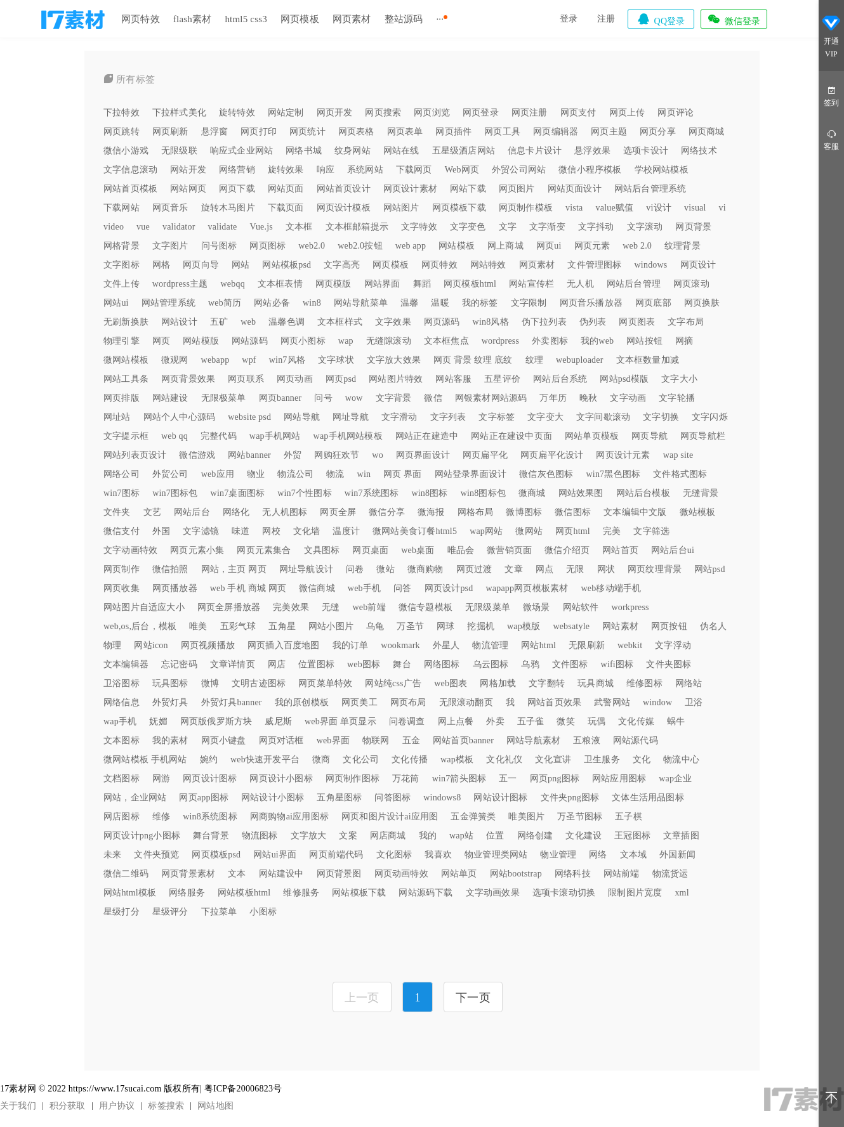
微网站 (529, 531)
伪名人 (713, 626)
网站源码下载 (425, 892)
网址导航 (351, 417)
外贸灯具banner (231, 702)
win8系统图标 (210, 816)
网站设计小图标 (272, 797)
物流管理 (490, 645)
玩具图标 (170, 683)
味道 (240, 531)
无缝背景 (701, 493)
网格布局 (476, 512)
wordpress (500, 341)
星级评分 (170, 911)
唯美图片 (526, 816)
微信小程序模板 (589, 169)
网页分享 (658, 131)
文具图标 (322, 550)
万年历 (553, 398)
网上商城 (505, 246)
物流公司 (295, 474)
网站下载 (468, 188)
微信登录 (733, 19)
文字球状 (336, 360)
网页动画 (295, 379)
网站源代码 (635, 740)
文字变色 (468, 226)
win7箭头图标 (459, 778)
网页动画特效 (401, 873)
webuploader (579, 360)
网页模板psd (216, 854)
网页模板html (470, 284)
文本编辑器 (125, 664)
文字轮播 (677, 398)
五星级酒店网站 (463, 150)
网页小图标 (303, 341)
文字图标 (121, 265)
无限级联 (179, 150)
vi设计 (658, 207)
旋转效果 (286, 169)
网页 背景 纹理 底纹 (473, 360)
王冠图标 (632, 835)
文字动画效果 (493, 892)
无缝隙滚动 (388, 341)
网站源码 (250, 341)
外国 (161, 531)
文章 (513, 569)
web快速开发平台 (265, 759)
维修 (161, 816)
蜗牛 (676, 721)
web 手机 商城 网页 (248, 588)
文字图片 (170, 246)
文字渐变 (547, 226)
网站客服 (453, 379)
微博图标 (524, 512)
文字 (508, 226)
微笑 (565, 721)
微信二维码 (125, 873)
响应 (325, 169)
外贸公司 (170, 474)
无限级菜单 (487, 607)
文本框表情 (280, 284)
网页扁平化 (485, 455)
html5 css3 (246, 19)
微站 (385, 569)
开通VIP (831, 36)
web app (410, 246)
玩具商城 (595, 683)
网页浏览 (432, 112)
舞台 (402, 664)
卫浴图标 (121, 683)
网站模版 (201, 341)
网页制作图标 (352, 778)
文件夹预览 (156, 854)
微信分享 (387, 512)
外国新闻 (677, 854)
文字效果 (393, 322)
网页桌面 (370, 550)
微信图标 (573, 512)
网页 (161, 341)
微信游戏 (197, 455)
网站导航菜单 (361, 303)
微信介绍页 (567, 550)
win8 (312, 303)
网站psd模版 (624, 379)
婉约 (209, 759)
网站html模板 (129, 892)
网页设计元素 (623, 455)
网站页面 (286, 188)
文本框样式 (339, 322)
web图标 (363, 664)
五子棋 (628, 816)
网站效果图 (580, 493)
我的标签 (480, 303)
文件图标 (570, 664)
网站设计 (179, 322)
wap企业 (675, 778)
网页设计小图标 (280, 778)
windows (651, 265)
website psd (249, 417)
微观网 (174, 360)
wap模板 (456, 759)
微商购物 (425, 569)
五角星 (282, 626)
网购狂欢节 (336, 455)
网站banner (249, 455)
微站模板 (698, 512)
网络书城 (304, 150)
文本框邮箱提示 (357, 226)
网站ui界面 (274, 854)
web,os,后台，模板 (139, 626)
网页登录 (481, 112)
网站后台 (192, 512)
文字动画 (628, 398)
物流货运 (670, 873)
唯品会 (461, 550)
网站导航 (302, 417)
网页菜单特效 (325, 683)
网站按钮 (644, 341)
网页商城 (707, 131)
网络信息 (121, 702)
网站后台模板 (643, 493)
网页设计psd (449, 588)
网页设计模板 (344, 207)
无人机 (580, 284)
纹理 (534, 360)
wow (354, 398)
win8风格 (491, 322)
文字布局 (686, 322)
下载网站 (121, 207)
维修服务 (301, 892)
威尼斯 (278, 721)
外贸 (292, 455)
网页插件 (453, 131)
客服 (831, 139)
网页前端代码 (336, 854)
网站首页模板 (130, 188)
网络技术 (699, 150)
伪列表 (593, 322)
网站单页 (459, 873)
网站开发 (188, 169)
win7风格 (287, 360)
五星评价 (502, 379)
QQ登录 (660, 19)
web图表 (450, 683)
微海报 (431, 512)
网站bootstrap (516, 873)
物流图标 (260, 835)
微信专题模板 (425, 607)
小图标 (263, 911)
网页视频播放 (208, 645)
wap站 (461, 835)
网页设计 (698, 265)
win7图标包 (174, 493)
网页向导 (201, 265)
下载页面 (286, 207)
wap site (678, 455)
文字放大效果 (394, 360)
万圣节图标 (579, 816)
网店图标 (121, 816)
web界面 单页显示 (340, 721)
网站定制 (286, 112)
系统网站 (365, 169)
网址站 (117, 417)
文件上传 (121, 284)
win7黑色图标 (613, 474)
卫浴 (693, 702)
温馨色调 (286, 322)
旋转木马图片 (228, 207)
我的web (597, 341)
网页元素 (592, 246)
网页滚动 (691, 284)
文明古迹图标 (259, 683)
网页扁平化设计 (551, 455)
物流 (335, 474)
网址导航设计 (306, 569)
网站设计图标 (500, 797)
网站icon (151, 645)
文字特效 (419, 226)
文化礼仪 (504, 759)
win (364, 474)
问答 (402, 588)
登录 (568, 18)
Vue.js (261, 226)
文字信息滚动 (130, 169)
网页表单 (405, 131)
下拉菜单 (219, 911)
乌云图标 (491, 664)
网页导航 (649, 436)
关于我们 (18, 1106)
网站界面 (382, 284)
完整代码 (219, 436)
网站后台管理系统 (650, 188)
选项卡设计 (645, 150)
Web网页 (462, 169)
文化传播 (410, 759)
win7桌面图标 (238, 493)
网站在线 (401, 150)
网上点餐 (456, 721)
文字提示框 (125, 436)
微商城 (532, 493)
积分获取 (67, 1106)
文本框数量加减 (647, 360)
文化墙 (306, 531)
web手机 (364, 588)
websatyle (571, 626)
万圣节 (410, 626)
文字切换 (661, 417)
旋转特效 (237, 112)
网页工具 (502, 131)
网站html (538, 645)
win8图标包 (483, 493)
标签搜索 (166, 1106)
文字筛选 (651, 531)
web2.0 (311, 246)
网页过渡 (474, 569)
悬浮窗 (214, 131)
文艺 (152, 512)
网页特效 (140, 19)
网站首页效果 (554, 702)
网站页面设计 (575, 188)
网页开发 (335, 112)
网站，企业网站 (134, 797)
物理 (112, 645)
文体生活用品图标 (648, 797)
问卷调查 (407, 721)
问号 (323, 398)
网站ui (116, 303)
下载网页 (414, 169)
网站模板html (244, 892)
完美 (612, 531)
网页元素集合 (264, 550)
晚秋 (588, 398)
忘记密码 (179, 664)
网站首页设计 (344, 188)
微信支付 (121, 531)
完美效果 (291, 607)
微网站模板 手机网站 (145, 759)
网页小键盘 (223, 740)
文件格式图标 (680, 474)
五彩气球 (238, 626)
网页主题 (609, 131)
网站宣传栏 (531, 284)
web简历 (224, 303)
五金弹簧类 (473, 816)
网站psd (709, 569)
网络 (598, 854)
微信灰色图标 (546, 474)
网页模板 (299, 19)
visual (695, 207)
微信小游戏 (125, 150)
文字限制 (529, 303)
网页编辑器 (555, 131)
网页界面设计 (423, 455)
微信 (433, 398)
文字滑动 (399, 417)
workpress (630, 607)
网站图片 (401, 207)
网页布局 (408, 702)
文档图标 (121, 778)
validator (178, 226)
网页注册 (529, 112)
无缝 (331, 607)
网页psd (341, 379)
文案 (348, 835)
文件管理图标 (594, 265)
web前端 (368, 607)
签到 (831, 95)
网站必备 (272, 303)
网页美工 (359, 702)
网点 (544, 569)
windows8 (442, 797)
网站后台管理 (634, 284)
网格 (161, 265)
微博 (210, 683)
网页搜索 (383, 112)
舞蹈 (422, 284)
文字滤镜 (201, 531)
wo (377, 455)
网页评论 (675, 112)
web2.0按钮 (360, 246)
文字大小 (679, 379)
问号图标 (219, 246)
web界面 (333, 740)
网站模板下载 (359, 892)
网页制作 (121, 569)
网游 (161, 778)
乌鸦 (530, 664)
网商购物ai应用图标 (289, 816)
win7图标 (121, 493)
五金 (411, 740)
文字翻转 (547, 683)
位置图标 (316, 664)
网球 (445, 626)
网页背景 (693, 226)
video (113, 226)
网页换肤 (702, 303)
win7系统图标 (372, 493)
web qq (174, 436)
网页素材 (352, 19)
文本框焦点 (446, 341)
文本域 (633, 854)
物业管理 (558, 854)
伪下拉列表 (544, 322)
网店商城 (388, 835)
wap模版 (523, 626)
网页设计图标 (210, 778)
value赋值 (615, 207)
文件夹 (117, 512)
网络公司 (121, 474)
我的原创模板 (302, 702)
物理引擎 (121, 341)
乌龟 (375, 626)
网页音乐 (170, 207)
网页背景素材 (188, 873)
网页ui (549, 246)
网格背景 (121, 246)
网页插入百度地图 (283, 645)
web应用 (217, 474)
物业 (256, 474)
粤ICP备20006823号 (243, 1088)
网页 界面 (402, 474)
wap (345, 341)
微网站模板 (125, 360)
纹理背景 (682, 246)
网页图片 (517, 188)
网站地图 (215, 1106)
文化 (641, 759)
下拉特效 (121, 112)
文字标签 (496, 417)
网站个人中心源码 (179, 417)
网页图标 (267, 246)
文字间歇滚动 (603, 417)
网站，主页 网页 (234, 569)
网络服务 (187, 892)
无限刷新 (587, 645)
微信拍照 (170, 569)
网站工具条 (125, 379)
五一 (508, 778)
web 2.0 (637, 246)
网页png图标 (554, 778)
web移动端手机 (611, 588)
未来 (112, 854)
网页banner (280, 398)
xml (682, 892)
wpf (249, 360)
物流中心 (681, 759)
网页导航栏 (702, 436)
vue (143, 226)
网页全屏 (338, 512)
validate (222, 226)
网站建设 (170, 398)
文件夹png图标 (570, 797)
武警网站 (612, 702)
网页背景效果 (188, 379)
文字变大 (545, 417)
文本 (237, 873)
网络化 (236, 512)
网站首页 (620, 550)
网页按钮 (669, 626)
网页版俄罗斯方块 (216, 721)
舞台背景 (211, 835)
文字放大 (309, 835)
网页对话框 (281, 740)
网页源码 (442, 322)
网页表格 (356, 131)
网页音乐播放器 (591, 303)
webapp (215, 360)
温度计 (346, 531)
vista (574, 207)
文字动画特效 (130, 550)
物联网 (376, 740)
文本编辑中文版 (634, 512)
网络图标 (442, 664)
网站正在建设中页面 (511, 436)
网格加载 (498, 683)
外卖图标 (550, 341)
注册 (606, 18)
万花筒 (405, 778)
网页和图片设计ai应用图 (389, 816)
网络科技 (573, 873)
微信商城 (317, 588)
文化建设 (583, 835)
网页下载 (237, 188)
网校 (271, 531)
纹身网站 (352, 150)
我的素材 (170, 740)
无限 (575, 569)
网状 (606, 569)
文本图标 (121, 740)
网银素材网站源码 (491, 398)
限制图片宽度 (635, 892)
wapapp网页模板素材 (526, 588)
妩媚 (158, 721)
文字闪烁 (710, 417)
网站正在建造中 (426, 436)
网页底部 (653, 303)
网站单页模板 (592, 436)
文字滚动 (645, 226)
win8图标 (429, 493)
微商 (321, 759)
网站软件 (581, 607)
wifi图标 (617, 664)
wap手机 (119, 721)
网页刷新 (170, 131)
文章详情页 (232, 664)
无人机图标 (284, 512)
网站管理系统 (168, 303)
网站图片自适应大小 (144, 607)
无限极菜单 (223, 398)
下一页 (473, 997)
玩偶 (596, 721)
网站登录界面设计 (471, 474)
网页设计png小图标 (141, 835)
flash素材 (192, 19)
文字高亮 (342, 265)
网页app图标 (203, 797)
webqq (233, 284)
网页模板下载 (459, 207)
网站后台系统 (560, 379)
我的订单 (351, 645)
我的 (428, 835)
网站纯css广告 (393, 683)
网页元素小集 (197, 550)
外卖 (495, 721)
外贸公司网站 (519, 169)
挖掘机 (480, 626)
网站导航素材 (533, 740)
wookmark (400, 645)
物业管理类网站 (496, 854)
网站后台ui (672, 550)
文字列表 (448, 417)
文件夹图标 (668, 664)
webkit (629, 645)
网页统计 (307, 131)
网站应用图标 (619, 778)
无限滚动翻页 (466, 702)
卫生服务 (602, 759)
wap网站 (486, 531)
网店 (277, 664)
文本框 (299, 226)
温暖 (440, 303)
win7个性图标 (304, 493)
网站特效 (488, 265)
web (248, 322)
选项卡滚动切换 (563, 892)
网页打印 (259, 131)
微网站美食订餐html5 (415, 531)
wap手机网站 (275, 436)
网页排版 (121, 398)
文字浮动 (673, 645)
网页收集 (121, 588)
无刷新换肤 (125, 322)
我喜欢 (438, 854)
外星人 (446, 645)
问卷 (355, 569)
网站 (240, 265)
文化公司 (361, 759)
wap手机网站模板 (348, 436)
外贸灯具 (170, 702)
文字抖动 (596, 226)
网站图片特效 (396, 379)
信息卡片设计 (535, 150)
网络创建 (535, 835)
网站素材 (620, 626)
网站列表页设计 (134, 455)
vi (722, 207)
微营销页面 (509, 550)
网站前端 (621, 873)
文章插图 (681, 835)
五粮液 (586, 740)
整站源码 (404, 19)
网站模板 (456, 246)
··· (440, 19)
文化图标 (394, 854)
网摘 (684, 341)
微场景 (536, 607)
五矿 (219, 322)
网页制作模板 (526, 207)
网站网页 (188, 188)
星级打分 (121, 911)
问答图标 (392, 797)
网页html (572, 531)
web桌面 (417, 550)
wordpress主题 (180, 284)
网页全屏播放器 (228, 607)
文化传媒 (636, 721)
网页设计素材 (410, 188)
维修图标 (644, 683)
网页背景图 (339, 873)
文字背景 (394, 398)
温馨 (409, 303)
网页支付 (578, 112)
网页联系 (246, 379)
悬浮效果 (592, 150)
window (657, 702)
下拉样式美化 (179, 112)
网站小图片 (330, 626)
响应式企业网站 (241, 150)
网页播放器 (174, 588)
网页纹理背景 (655, 569)
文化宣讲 (553, 759)
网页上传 (627, 112)
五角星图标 (339, 797)
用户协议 (117, 1106)
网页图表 (637, 322)
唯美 (198, 626)
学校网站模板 (662, 169)
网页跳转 (121, 131)
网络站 (688, 683)
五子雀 (530, 721)
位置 (495, 835)
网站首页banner (463, 740)
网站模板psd (286, 265)
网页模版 (333, 284)
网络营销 (237, 169)
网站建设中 (281, 873)
